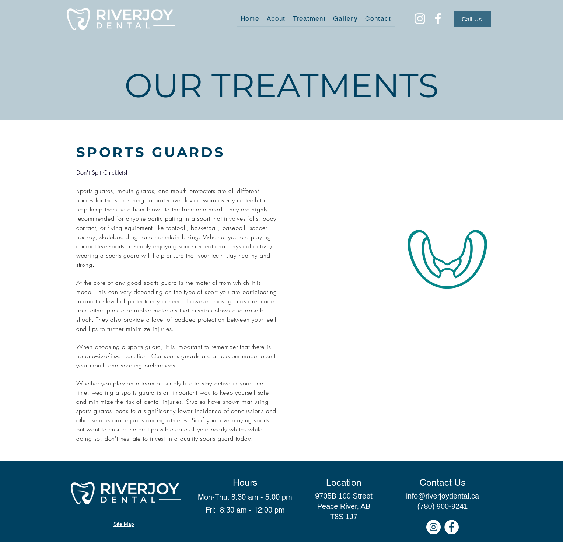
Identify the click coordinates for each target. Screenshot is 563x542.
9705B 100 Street (344, 496)
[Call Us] (472, 19)
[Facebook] (438, 18)
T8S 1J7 (343, 517)
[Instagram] (420, 18)
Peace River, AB (344, 506)
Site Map (123, 524)
